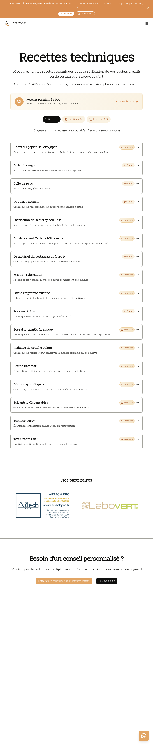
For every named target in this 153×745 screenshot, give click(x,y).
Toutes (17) (51, 119)
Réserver (66, 13)
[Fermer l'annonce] (147, 9)
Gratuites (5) (73, 119)
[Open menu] (147, 23)
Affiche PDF (85, 13)
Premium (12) (98, 119)
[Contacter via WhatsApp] (144, 736)
